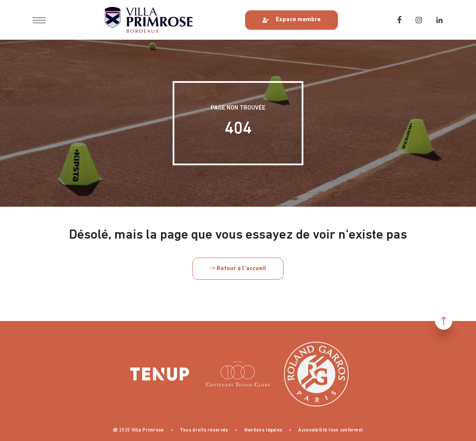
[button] (39, 20)
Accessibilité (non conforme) (330, 430)
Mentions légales (263, 430)
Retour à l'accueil (238, 268)
